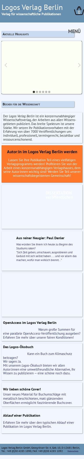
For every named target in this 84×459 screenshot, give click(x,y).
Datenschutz (73, 451)
